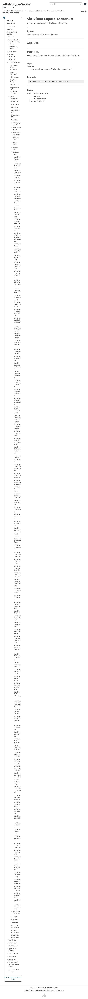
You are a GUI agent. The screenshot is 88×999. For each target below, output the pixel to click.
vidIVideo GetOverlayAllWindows (17, 468)
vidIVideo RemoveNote (17, 625)
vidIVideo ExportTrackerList (11, 13)
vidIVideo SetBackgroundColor (17, 648)
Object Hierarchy (13, 73)
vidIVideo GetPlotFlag (17, 510)
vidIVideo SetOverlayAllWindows (17, 790)
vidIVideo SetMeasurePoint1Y (17, 755)
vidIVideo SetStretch (17, 825)
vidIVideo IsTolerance (17, 597)
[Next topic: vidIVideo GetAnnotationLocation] (83, 12)
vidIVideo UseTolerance (17, 907)
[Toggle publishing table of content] (4, 18)
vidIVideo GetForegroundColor (17, 344)
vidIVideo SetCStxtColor (17, 665)
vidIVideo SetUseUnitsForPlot (17, 845)
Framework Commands (15, 936)
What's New (11, 23)
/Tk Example (15, 85)
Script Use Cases (13, 81)
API (12, 59)
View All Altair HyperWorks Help (13, 978)
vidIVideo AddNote (17, 177)
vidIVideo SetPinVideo (17, 811)
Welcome (10, 20)
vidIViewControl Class (16, 913)
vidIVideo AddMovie (17, 172)
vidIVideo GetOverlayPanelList (17, 482)
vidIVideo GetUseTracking (17, 561)
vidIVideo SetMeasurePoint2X (17, 768)
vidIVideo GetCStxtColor (17, 291)
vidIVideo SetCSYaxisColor (17, 678)
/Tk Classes (14, 77)
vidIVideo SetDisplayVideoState (17, 695)
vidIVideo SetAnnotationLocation (17, 639)
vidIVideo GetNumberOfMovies (17, 450)
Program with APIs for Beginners (14, 67)
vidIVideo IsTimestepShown (17, 591)
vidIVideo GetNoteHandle (17, 433)
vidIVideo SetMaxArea (17, 727)
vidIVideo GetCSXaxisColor (17, 298)
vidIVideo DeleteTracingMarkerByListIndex (17, 237)
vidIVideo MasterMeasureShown (17, 605)
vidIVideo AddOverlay (17, 182)
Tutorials (10, 29)
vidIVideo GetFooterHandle (17, 336)
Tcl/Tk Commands (28, 11)
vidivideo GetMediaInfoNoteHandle (17, 419)
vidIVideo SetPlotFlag (17, 818)
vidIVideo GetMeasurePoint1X (17, 375)
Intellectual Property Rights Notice (33, 990)
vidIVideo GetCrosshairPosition (17, 283)
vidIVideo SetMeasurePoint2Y (17, 775)
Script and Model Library (14, 970)
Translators (12, 940)
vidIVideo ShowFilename (17, 859)
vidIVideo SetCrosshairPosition (17, 657)
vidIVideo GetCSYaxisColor (17, 305)
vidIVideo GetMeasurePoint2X (17, 392)
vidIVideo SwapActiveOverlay (17, 882)
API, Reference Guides (14, 11)
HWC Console (12, 946)
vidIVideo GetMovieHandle (17, 426)
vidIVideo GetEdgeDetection (17, 329)
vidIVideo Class (59, 11)
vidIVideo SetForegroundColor (17, 719)
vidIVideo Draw (17, 245)
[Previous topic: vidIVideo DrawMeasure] (81, 12)
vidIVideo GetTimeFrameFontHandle (17, 531)
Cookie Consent (59, 990)
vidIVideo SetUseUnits (17, 839)
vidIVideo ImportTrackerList (17, 568)
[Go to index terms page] (83, 5)
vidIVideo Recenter (17, 612)
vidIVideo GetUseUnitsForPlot (17, 554)
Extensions (12, 37)
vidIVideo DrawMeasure (17, 251)
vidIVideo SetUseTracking (17, 852)
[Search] (80, 4)
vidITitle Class (15, 148)
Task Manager (13, 954)
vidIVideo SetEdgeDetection (17, 712)
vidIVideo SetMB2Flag (17, 734)
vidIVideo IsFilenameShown (17, 575)
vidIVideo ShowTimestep (17, 875)
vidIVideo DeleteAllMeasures (17, 222)
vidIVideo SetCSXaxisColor (17, 672)
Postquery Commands (15, 926)
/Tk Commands (40, 11)
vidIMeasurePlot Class (16, 134)
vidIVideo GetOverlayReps (17, 489)
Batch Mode (12, 52)
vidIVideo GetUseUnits (17, 548)
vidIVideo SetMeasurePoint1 (17, 741)
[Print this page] (86, 11)
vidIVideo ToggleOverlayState (17, 888)
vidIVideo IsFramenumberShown (17, 583)
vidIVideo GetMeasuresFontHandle (17, 410)
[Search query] (65, 4)
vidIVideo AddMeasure (17, 166)
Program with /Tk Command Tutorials (14, 91)
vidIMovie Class (16, 139)
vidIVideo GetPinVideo (17, 503)
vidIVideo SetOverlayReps (17, 804)
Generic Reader (13, 48)
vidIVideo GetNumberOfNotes (17, 459)
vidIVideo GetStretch (17, 516)
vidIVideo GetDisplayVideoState (17, 321)
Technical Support (49, 990)
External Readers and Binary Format (14, 42)
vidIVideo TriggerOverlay (17, 895)
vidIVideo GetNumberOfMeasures (17, 441)
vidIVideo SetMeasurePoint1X (17, 748)
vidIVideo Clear (17, 202)
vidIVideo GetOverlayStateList (17, 496)
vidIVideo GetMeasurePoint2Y (17, 401)
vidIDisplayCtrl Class (16, 124)
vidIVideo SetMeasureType (17, 782)
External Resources (11, 56)
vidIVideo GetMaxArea (17, 358)
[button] (6, 21)
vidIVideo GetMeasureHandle (17, 366)
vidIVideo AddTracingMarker (17, 189)
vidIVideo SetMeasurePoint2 (17, 761)
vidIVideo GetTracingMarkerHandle (17, 540)
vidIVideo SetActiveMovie (17, 632)
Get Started (11, 26)
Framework (15, 101)
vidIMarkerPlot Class (17, 129)
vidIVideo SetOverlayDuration (17, 797)
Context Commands (15, 931)
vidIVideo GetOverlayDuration (17, 475)
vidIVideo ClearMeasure (17, 215)
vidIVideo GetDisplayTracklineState (17, 312)
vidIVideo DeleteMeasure (17, 228)
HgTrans (14, 919)
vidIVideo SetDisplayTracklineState (17, 686)
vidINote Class (15, 143)
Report (12, 950)
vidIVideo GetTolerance (17, 523)
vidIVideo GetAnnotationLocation (17, 265)
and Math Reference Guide (13, 965)
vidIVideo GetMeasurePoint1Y (17, 384)
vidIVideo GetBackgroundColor (17, 274)
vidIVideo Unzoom (17, 901)
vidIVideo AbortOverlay (17, 159)
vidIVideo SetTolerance (17, 832)
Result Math (12, 943)
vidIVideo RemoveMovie (17, 618)
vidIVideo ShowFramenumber (17, 867)
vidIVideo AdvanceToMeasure (17, 196)
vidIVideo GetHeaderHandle (17, 351)
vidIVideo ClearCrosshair (17, 208)
